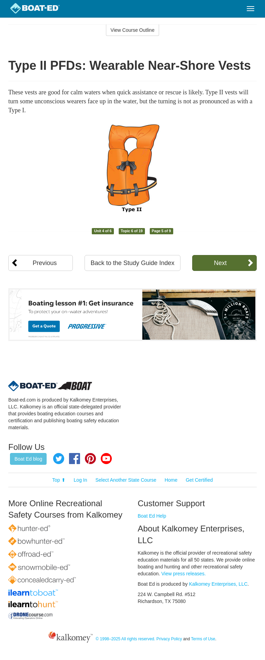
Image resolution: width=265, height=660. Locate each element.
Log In (80, 480)
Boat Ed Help (152, 516)
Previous (45, 263)
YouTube (106, 458)
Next (220, 263)
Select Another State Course (125, 480)
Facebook (74, 458)
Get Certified (199, 480)
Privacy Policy (169, 639)
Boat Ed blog (28, 459)
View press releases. (183, 573)
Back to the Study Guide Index (132, 263)
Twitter (58, 458)
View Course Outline (132, 30)
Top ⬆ (58, 480)
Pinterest (90, 458)
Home (171, 480)
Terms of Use (203, 639)
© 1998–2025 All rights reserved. (125, 639)
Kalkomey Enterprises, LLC (218, 584)
